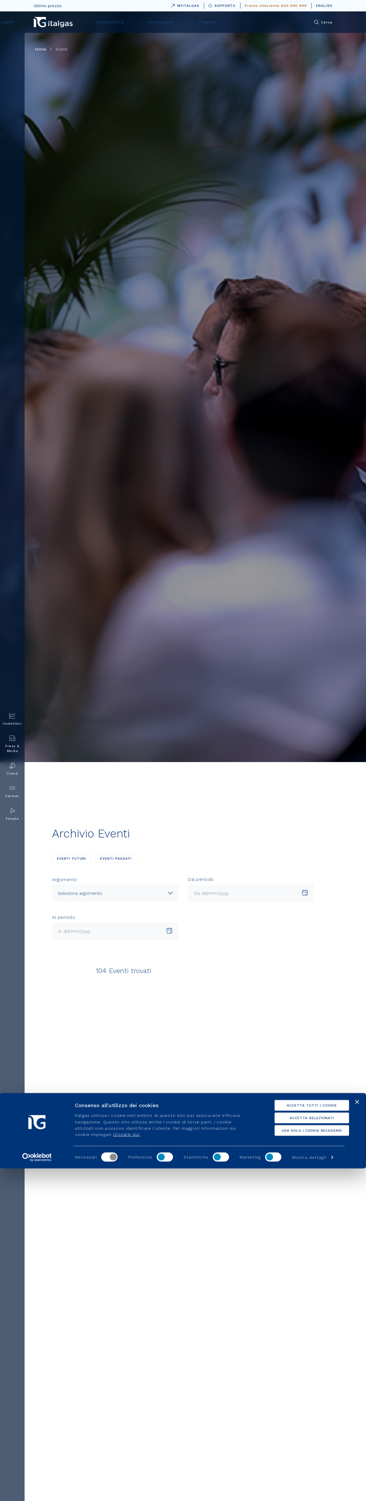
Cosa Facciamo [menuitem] (153, 22)
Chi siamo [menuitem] (111, 22)
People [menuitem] (12, 814)
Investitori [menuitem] (12, 719)
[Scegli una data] (305, 893)
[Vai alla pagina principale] (53, 22)
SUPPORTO (222, 6)
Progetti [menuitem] (277, 22)
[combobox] (115, 893)
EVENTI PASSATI (115, 859)
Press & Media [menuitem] (12, 744)
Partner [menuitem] (12, 791)
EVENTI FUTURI (71, 859)
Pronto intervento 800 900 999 (276, 6)
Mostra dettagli (309, 1490)
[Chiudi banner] (357, 1434)
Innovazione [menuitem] (240, 22)
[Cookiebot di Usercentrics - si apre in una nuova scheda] (37, 1490)
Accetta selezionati (304, 1450)
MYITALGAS (184, 5)
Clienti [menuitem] (12, 769)
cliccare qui (126, 1467)
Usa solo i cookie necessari (304, 1463)
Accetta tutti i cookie (304, 1438)
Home (41, 49)
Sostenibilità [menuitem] (198, 22)
